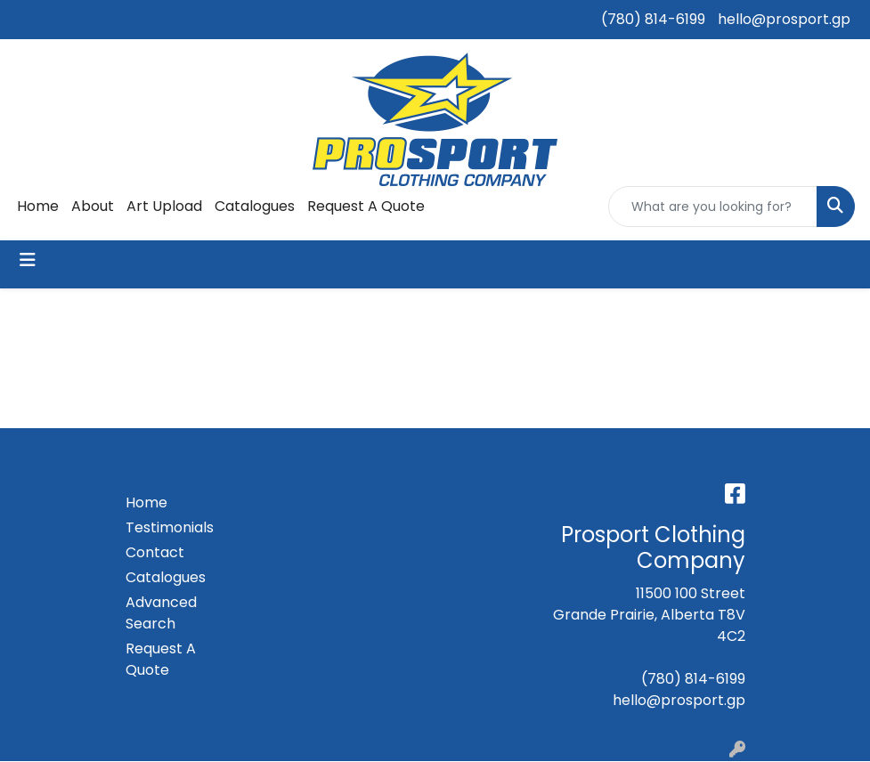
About (92, 206)
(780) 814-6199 (653, 19)
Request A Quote (366, 206)
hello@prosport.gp (784, 19)
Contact (155, 552)
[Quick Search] (712, 206)
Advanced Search (161, 613)
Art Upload (164, 206)
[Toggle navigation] (27, 259)
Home (38, 206)
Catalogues (255, 206)
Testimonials (168, 527)
